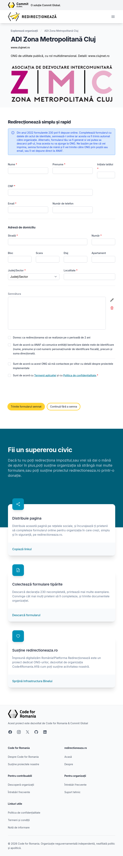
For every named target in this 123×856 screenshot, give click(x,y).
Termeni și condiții (19, 820)
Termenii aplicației (45, 375)
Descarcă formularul (26, 615)
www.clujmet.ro (20, 47)
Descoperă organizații (21, 784)
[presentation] (35, 390)
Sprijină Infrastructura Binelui (32, 681)
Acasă (68, 756)
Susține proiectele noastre (23, 764)
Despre (68, 764)
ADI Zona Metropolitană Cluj (61, 30)
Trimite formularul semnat (26, 406)
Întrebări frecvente (19, 792)
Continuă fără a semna (63, 406)
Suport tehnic (72, 792)
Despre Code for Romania (23, 756)
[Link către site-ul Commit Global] (19, 5)
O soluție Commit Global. (46, 5)
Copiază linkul (22, 549)
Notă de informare (19, 827)
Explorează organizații (24, 30)
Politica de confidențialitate (79, 375)
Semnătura (14, 293)
